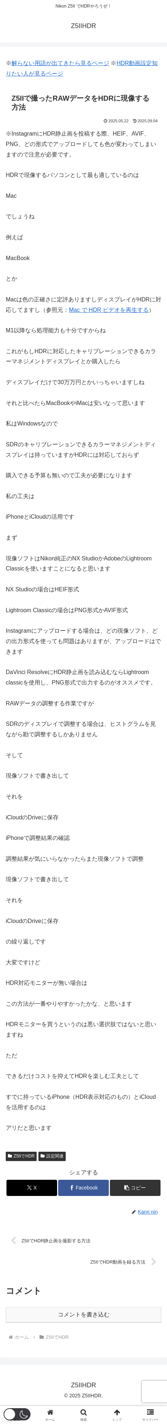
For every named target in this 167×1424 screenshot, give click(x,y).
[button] (135, 1188)
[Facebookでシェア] (83, 1188)
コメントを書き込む (84, 1314)
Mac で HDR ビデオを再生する (109, 310)
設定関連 (52, 1156)
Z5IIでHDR (21, 1156)
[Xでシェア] (31, 1188)
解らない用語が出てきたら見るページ (60, 63)
